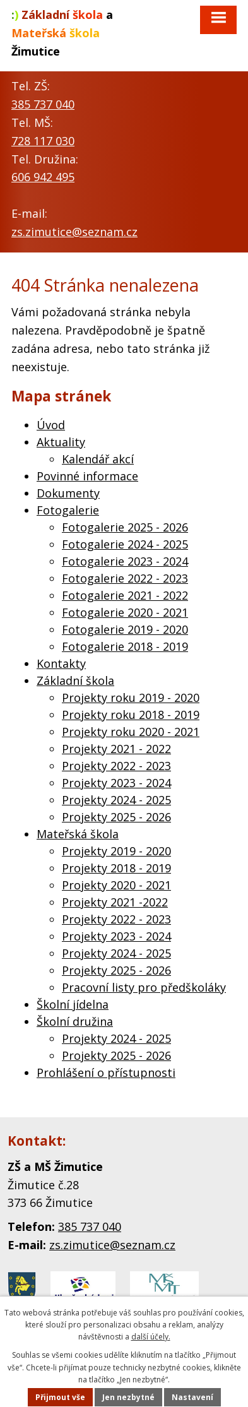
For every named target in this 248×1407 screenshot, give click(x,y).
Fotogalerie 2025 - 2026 (125, 527)
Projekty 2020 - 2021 (116, 885)
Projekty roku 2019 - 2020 (130, 697)
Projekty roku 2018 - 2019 (130, 714)
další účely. (150, 1336)
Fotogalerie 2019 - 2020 (125, 629)
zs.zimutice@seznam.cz (74, 231)
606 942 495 (42, 176)
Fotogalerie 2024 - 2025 (125, 544)
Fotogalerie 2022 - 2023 (125, 578)
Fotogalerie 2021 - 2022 (125, 595)
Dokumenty (68, 493)
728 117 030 (42, 140)
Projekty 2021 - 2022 (116, 748)
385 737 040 (42, 104)
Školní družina (75, 1021)
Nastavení (192, 1397)
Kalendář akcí (98, 458)
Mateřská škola (78, 833)
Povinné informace (87, 476)
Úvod (51, 424)
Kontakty (61, 663)
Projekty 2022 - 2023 (116, 765)
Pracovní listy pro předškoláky (144, 987)
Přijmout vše (60, 1397)
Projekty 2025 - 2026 (116, 816)
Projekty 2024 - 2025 (116, 799)
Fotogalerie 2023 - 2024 (125, 561)
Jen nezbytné (128, 1397)
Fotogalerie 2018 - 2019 (125, 646)
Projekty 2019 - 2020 (116, 850)
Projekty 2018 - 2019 (116, 868)
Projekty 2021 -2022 (115, 902)
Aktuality (61, 441)
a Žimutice (62, 33)
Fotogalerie (68, 510)
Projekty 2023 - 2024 (116, 782)
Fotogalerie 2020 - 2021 (125, 612)
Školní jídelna (73, 1004)
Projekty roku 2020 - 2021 (130, 731)
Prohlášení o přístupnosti (106, 1072)
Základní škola (75, 680)
